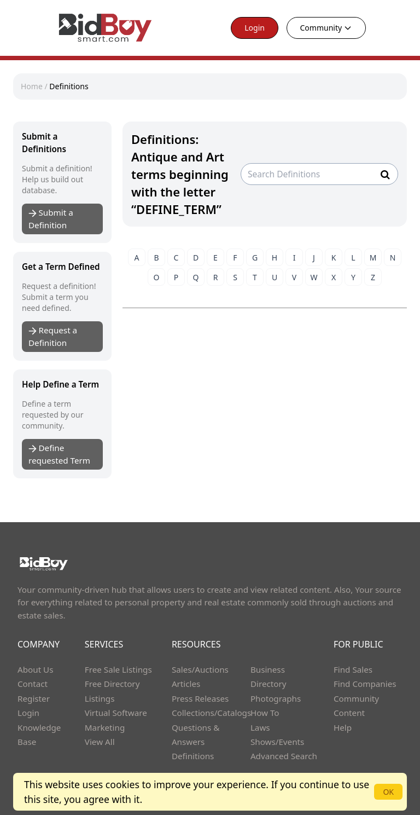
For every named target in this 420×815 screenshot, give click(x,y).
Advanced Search (283, 755)
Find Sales (353, 669)
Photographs (275, 698)
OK (388, 792)
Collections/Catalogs (211, 712)
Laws (260, 727)
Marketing (105, 727)
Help (343, 727)
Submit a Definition (50, 218)
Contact (33, 683)
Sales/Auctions (200, 669)
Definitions (68, 86)
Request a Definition (52, 336)
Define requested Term (59, 454)
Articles (186, 683)
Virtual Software (116, 712)
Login (254, 27)
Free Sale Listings (118, 669)
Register (34, 698)
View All (100, 741)
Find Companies (365, 683)
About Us (36, 669)
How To (264, 712)
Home (32, 86)
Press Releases (200, 698)
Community (326, 27)
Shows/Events (277, 741)
